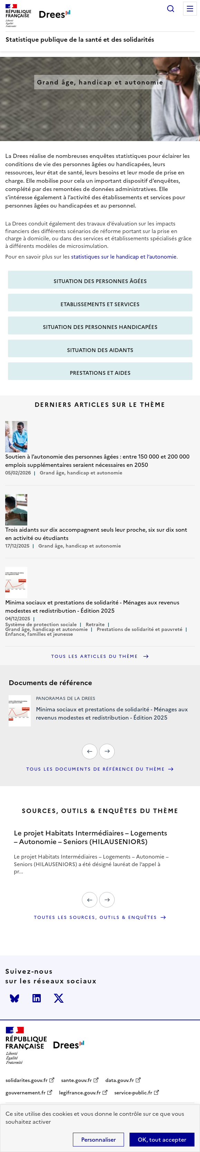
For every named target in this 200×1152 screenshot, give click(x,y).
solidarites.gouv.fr (27, 1080)
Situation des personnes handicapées (100, 327)
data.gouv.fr (119, 1080)
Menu (190, 9)
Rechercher (171, 9)
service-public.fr (133, 1093)
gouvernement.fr (26, 1093)
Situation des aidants (100, 350)
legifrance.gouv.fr (80, 1093)
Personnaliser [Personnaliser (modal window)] (98, 1139)
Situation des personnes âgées (100, 281)
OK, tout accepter (162, 1139)
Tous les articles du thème (95, 656)
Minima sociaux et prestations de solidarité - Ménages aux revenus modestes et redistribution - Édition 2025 (112, 713)
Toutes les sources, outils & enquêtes (95, 917)
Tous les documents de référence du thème (95, 769)
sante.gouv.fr (76, 1080)
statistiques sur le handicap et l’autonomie (124, 257)
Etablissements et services (100, 304)
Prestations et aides (100, 373)
